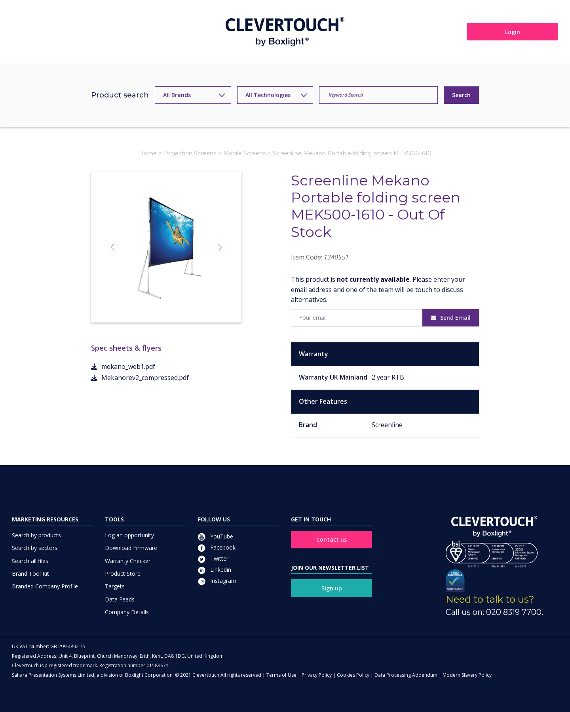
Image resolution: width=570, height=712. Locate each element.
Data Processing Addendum (405, 675)
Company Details (127, 612)
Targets (115, 586)
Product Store (123, 573)
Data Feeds (120, 599)
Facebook (217, 547)
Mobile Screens (244, 153)
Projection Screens (190, 153)
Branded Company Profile (45, 586)
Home (148, 153)
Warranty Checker (127, 561)
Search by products (36, 535)
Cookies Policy (353, 675)
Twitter (213, 558)
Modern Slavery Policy (467, 675)
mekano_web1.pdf (123, 366)
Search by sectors (34, 548)
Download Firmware (131, 548)
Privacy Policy (317, 675)
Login (512, 32)
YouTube (215, 536)
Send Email (451, 317)
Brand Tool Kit (30, 573)
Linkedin (214, 569)
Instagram (217, 580)
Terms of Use (281, 675)
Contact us (331, 539)
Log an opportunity (129, 535)
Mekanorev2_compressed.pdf (140, 377)
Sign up (331, 588)
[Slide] (152, 302)
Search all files (30, 561)
